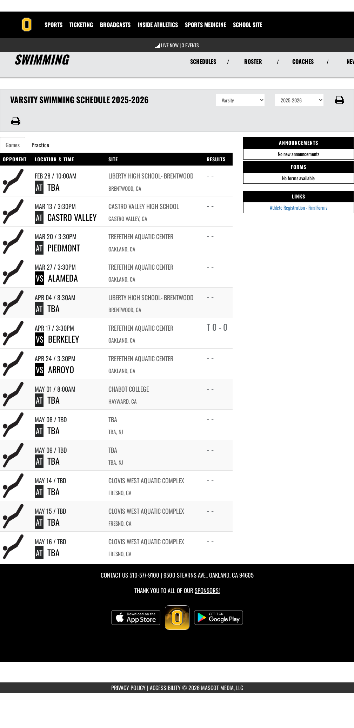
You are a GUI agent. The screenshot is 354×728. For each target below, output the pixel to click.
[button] (339, 100)
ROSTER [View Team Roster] (253, 61)
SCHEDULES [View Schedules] (203, 61)
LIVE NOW (170, 45)
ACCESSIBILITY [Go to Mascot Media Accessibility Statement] (165, 687)
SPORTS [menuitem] (53, 24)
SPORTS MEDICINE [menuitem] (205, 24)
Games (13, 145)
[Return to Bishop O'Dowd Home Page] (26, 20)
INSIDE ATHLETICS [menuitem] (158, 24)
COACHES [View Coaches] (303, 61)
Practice (40, 145)
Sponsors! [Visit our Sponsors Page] (207, 590)
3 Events (190, 45)
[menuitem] (115, 25)
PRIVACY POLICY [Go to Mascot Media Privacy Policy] (128, 687)
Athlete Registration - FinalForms (298, 207)
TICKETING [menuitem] (81, 24)
